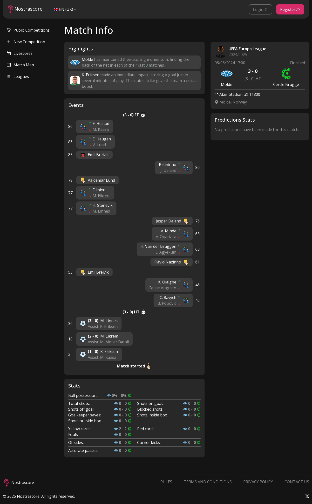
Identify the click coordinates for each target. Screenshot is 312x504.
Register (290, 9)
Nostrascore (25, 9)
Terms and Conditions (208, 481)
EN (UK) (63, 9)
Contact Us (297, 481)
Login (260, 9)
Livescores (20, 53)
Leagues (18, 76)
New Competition (26, 41)
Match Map (20, 65)
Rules (166, 481)
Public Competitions (28, 30)
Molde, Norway (231, 102)
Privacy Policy (258, 481)
